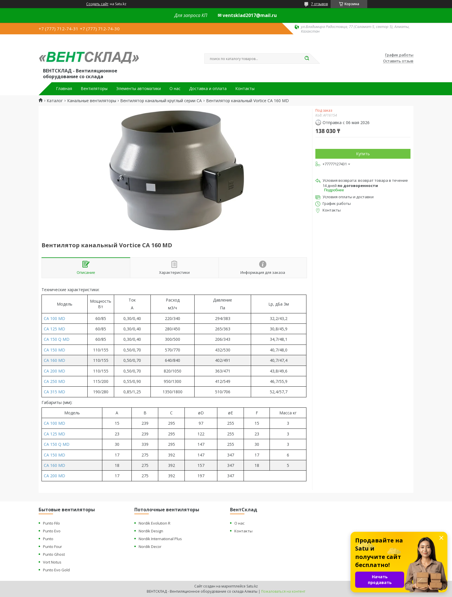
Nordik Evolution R (154, 523)
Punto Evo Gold (56, 569)
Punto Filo (51, 523)
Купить (363, 153)
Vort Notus (52, 562)
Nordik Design (151, 531)
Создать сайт (97, 4)
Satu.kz (252, 586)
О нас (175, 89)
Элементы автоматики (138, 89)
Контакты (245, 89)
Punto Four (52, 546)
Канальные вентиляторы (91, 100)
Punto (48, 538)
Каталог (55, 100)
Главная (64, 89)
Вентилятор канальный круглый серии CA (161, 100)
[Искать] (306, 58)
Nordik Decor (150, 546)
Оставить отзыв (398, 61)
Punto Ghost (54, 554)
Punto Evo (52, 531)
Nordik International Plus (160, 538)
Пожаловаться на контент (283, 591)
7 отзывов (319, 3)
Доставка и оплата (208, 89)
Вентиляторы (94, 89)
